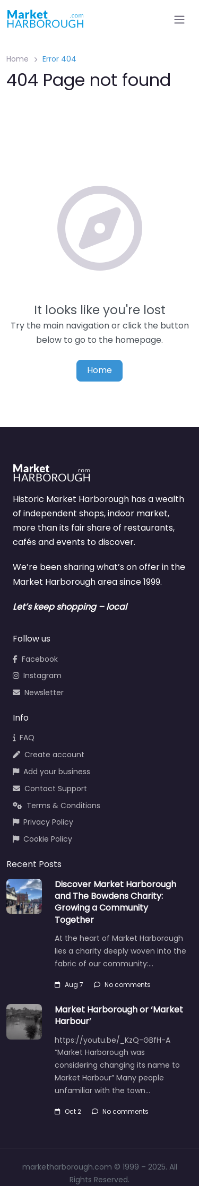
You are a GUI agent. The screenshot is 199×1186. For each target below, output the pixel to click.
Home (17, 59)
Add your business (51, 771)
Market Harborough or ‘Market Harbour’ (119, 1015)
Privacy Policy (43, 822)
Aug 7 (69, 984)
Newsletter (38, 692)
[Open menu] (179, 19)
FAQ (23, 737)
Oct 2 (68, 1111)
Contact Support (50, 788)
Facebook (35, 659)
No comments (122, 984)
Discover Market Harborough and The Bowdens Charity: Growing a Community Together (115, 902)
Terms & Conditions (56, 805)
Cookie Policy (42, 839)
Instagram (37, 675)
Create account (48, 754)
